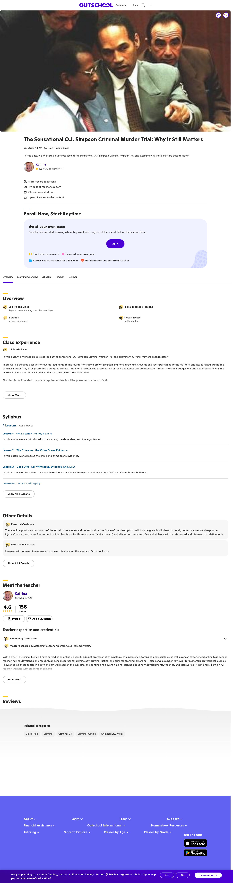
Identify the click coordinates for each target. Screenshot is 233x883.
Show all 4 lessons (19, 494)
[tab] (8, 277)
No (182, 875)
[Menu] (149, 5)
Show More (14, 395)
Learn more (208, 875)
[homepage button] (96, 5)
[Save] (226, 15)
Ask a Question (39, 618)
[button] (115, 639)
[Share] (218, 15)
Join (115, 244)
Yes (167, 875)
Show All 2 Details (18, 563)
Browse (121, 5)
